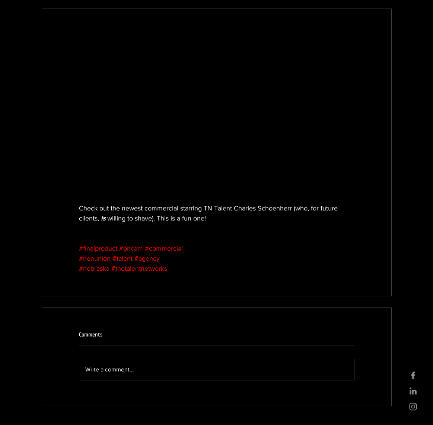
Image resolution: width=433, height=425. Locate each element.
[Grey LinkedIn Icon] (413, 391)
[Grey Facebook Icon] (413, 375)
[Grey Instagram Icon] (413, 407)
